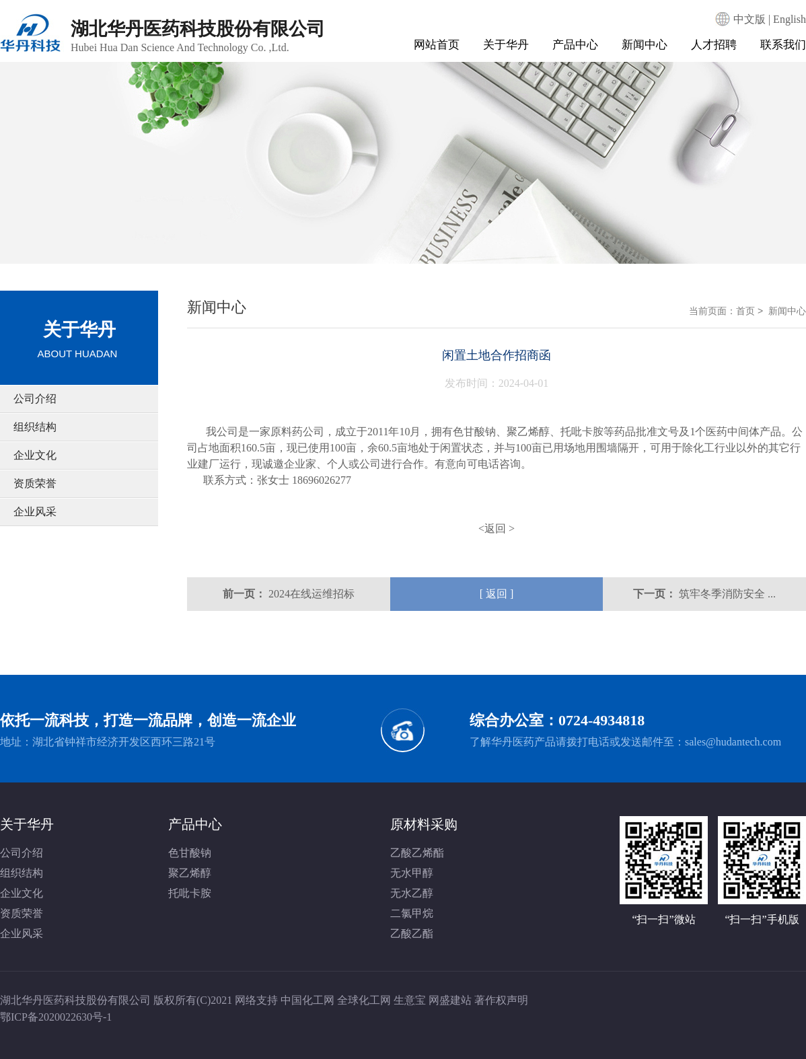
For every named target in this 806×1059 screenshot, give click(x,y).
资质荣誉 (35, 483)
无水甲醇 (411, 873)
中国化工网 (307, 1000)
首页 (745, 310)
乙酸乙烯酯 (417, 853)
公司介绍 (35, 398)
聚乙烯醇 (528, 431)
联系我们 (783, 44)
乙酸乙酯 (411, 933)
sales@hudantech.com (733, 741)
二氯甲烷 (411, 913)
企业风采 (35, 511)
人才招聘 (714, 44)
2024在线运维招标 (311, 593)
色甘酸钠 (474, 431)
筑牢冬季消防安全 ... (727, 593)
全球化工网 (364, 1000)
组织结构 (35, 427)
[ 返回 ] (497, 593)
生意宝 (410, 1000)
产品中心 (575, 44)
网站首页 (437, 44)
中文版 (749, 19)
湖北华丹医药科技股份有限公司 (198, 36)
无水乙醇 (411, 893)
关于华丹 (506, 44)
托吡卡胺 (581, 431)
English (789, 19)
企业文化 (35, 455)
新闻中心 (644, 44)
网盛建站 (450, 1000)
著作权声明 (501, 1000)
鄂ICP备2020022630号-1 (56, 1017)
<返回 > (496, 528)
